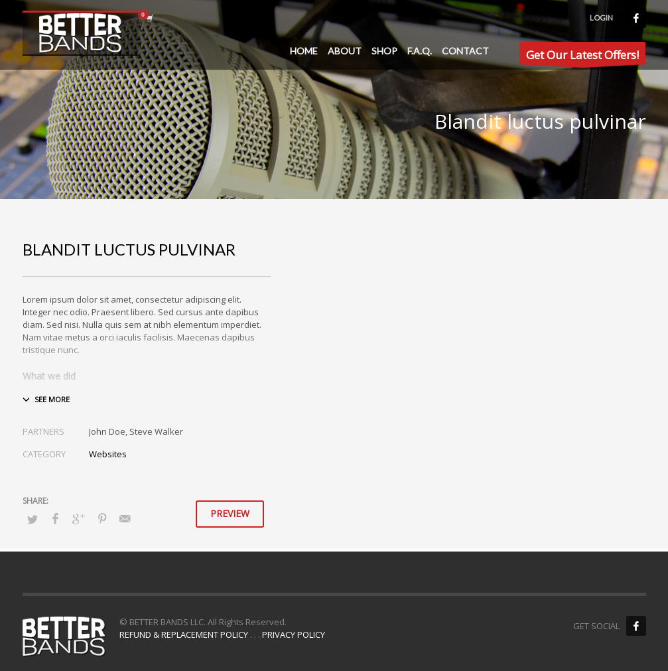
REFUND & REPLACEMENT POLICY (183, 634)
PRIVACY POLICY (293, 634)
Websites (108, 454)
